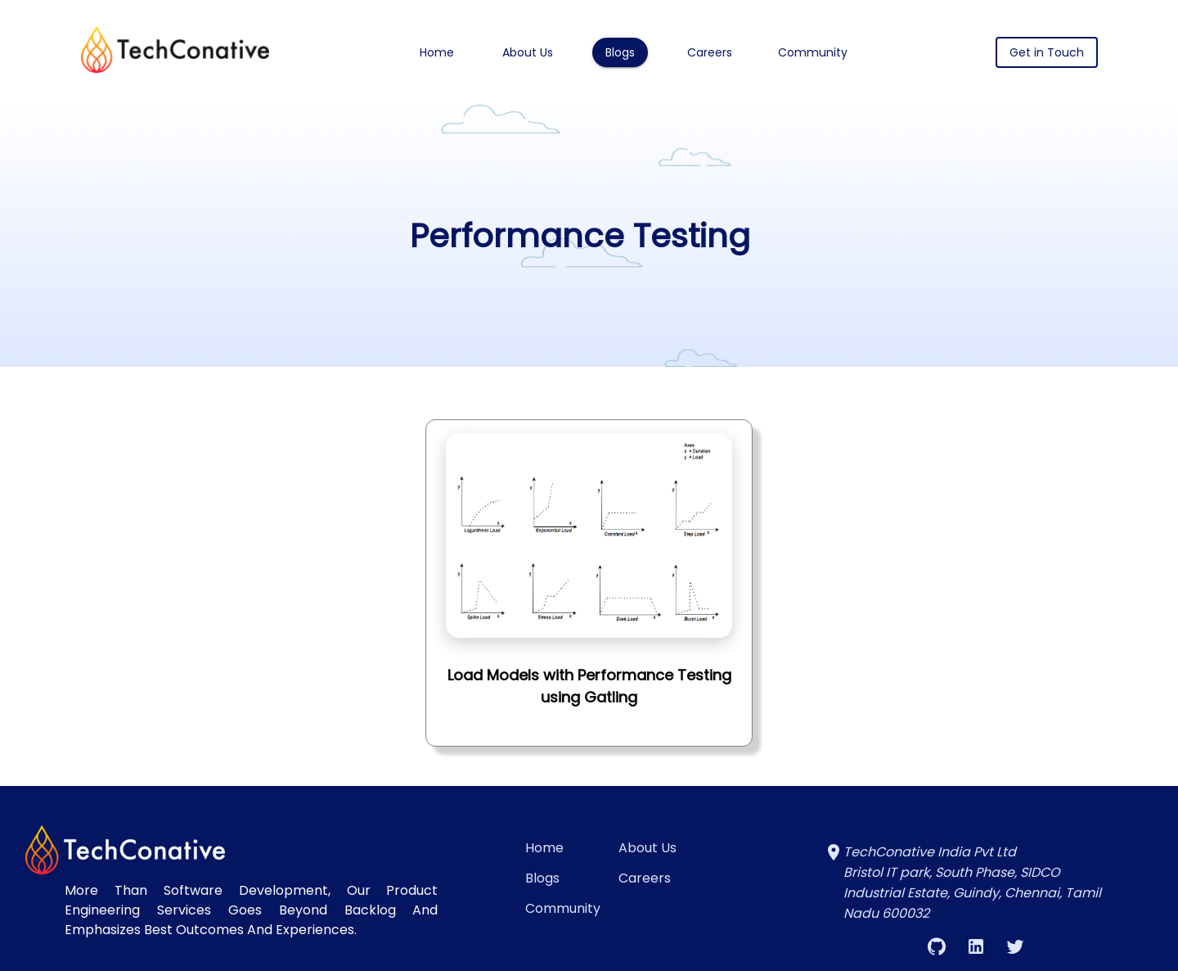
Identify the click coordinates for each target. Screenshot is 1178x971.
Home (437, 53)
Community (812, 53)
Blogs (620, 53)
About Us (528, 53)
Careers (710, 53)
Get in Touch (1046, 52)
